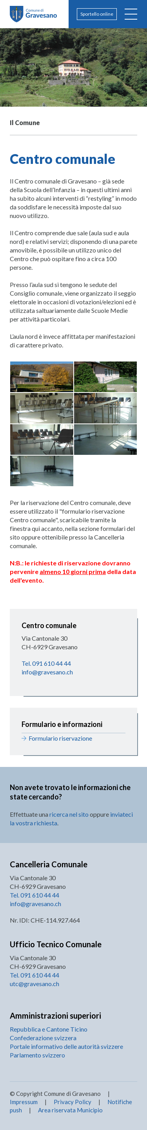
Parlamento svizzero (37, 1055)
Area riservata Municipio (70, 1110)
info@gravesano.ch (47, 672)
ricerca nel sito (69, 814)
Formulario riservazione (60, 738)
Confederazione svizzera (43, 1037)
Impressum (24, 1101)
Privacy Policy (72, 1101)
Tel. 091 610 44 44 (46, 663)
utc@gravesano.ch (34, 983)
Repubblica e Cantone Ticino (48, 1029)
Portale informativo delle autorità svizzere (66, 1046)
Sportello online (96, 14)
